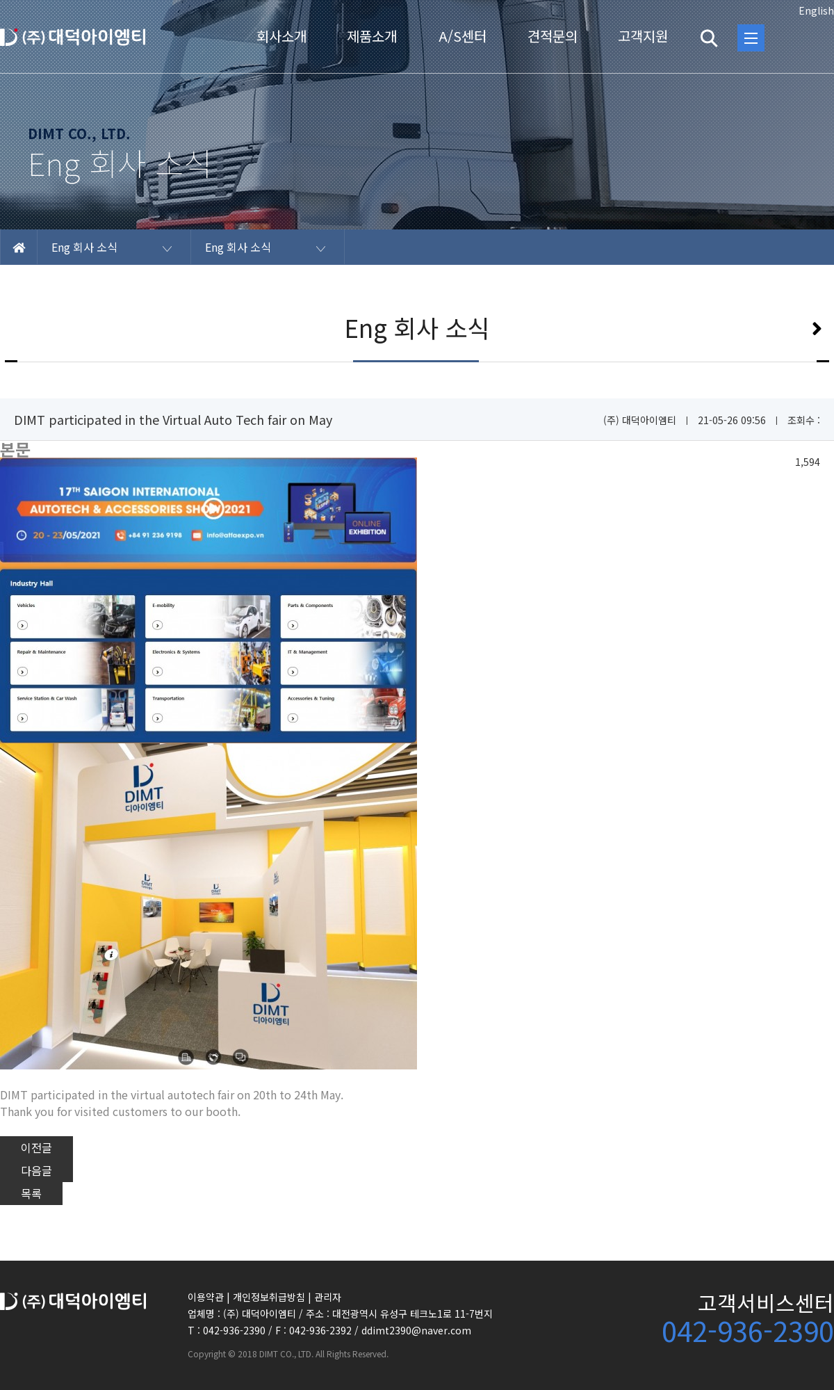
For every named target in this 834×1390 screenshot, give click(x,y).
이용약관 (206, 1297)
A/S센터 (462, 36)
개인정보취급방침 (269, 1297)
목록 (31, 1193)
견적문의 (553, 36)
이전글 (36, 1147)
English (816, 10)
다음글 (36, 1170)
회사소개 (281, 36)
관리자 (327, 1297)
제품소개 (372, 36)
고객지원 (643, 36)
